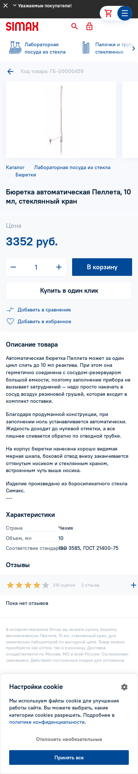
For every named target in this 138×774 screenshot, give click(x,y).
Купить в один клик (69, 290)
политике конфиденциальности (47, 722)
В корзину (102, 267)
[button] (74, 26)
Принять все (69, 757)
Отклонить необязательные (69, 739)
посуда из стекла (37, 48)
